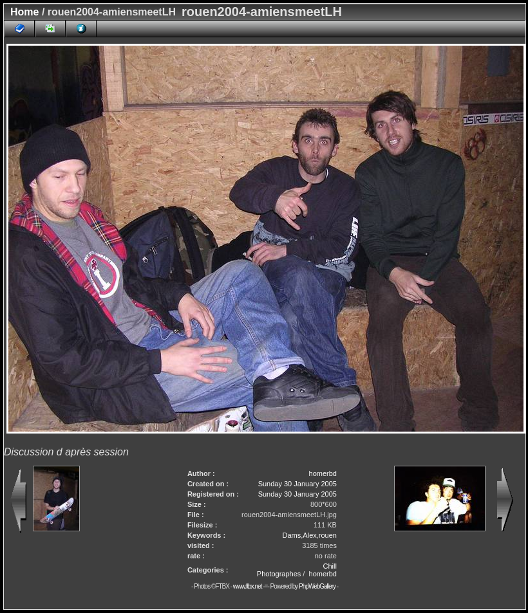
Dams (292, 535)
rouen (328, 535)
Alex (309, 535)
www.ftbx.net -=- (251, 586)
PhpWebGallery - (318, 586)
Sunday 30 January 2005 (297, 484)
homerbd (323, 473)
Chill (330, 566)
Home (24, 11)
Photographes (279, 574)
